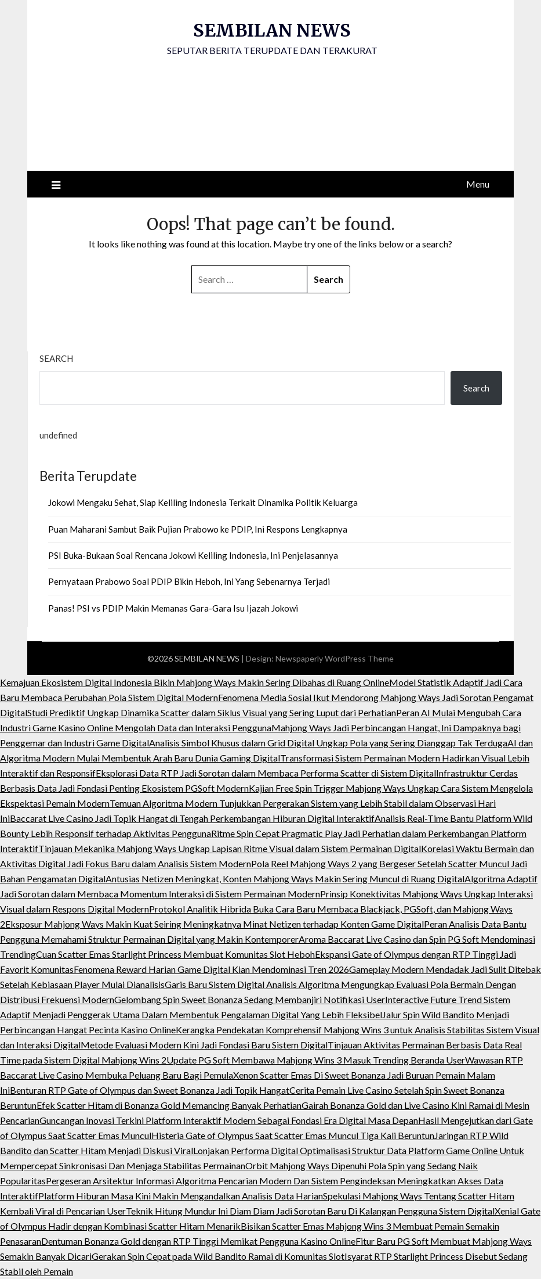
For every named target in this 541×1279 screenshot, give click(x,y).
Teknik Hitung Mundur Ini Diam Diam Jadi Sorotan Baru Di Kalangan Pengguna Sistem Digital (310, 1210)
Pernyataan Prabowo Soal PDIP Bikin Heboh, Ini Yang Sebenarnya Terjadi (189, 581)
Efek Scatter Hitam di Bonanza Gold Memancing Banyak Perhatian (169, 1105)
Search (56, 358)
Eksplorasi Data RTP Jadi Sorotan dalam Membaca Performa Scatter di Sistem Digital (266, 772)
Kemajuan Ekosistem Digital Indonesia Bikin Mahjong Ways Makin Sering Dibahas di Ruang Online (194, 682)
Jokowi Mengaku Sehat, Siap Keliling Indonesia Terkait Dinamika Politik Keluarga (203, 502)
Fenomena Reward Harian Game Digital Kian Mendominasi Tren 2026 (211, 969)
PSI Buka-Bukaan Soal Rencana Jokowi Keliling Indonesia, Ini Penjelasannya (193, 555)
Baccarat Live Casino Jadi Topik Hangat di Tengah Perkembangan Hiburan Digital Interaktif (192, 818)
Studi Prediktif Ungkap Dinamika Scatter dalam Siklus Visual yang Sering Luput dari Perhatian (211, 712)
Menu (477, 183)
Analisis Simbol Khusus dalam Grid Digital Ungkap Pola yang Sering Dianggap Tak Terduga (328, 742)
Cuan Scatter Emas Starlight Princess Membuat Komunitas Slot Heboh (175, 954)
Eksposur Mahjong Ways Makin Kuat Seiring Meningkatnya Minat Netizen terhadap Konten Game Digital (214, 923)
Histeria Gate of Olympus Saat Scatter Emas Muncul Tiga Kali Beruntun (292, 1135)
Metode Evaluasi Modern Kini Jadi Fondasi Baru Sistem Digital (204, 1044)
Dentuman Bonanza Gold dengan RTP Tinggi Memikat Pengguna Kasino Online (198, 1240)
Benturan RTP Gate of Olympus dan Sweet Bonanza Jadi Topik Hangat (149, 1089)
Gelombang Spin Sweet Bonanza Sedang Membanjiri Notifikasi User (249, 999)
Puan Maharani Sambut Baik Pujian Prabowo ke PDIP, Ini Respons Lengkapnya (197, 529)
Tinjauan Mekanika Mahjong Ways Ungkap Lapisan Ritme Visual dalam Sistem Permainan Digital (229, 848)
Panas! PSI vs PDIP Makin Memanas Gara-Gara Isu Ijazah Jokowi (173, 608)
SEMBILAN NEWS (272, 30)
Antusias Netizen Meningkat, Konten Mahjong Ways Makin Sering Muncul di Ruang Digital (285, 878)
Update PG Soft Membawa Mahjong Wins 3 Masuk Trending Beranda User (315, 1059)
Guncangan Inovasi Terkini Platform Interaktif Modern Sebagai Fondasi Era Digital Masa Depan (228, 1120)
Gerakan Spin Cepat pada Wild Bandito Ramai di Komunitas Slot (218, 1256)
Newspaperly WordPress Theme (334, 658)
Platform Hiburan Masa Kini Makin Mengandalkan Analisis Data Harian (180, 1195)
